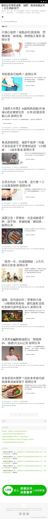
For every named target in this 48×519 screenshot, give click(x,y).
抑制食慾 (25, 169)
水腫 (38, 365)
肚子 (11, 98)
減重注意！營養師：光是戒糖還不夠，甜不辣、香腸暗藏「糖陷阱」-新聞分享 (23, 222)
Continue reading (31, 51)
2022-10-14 (16, 285)
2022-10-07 (16, 324)
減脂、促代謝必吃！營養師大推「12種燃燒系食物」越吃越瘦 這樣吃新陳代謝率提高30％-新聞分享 (23, 303)
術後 (13, 207)
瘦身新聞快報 (24, 59)
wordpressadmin (7, 59)
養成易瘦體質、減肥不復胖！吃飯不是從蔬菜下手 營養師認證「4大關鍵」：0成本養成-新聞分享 (24, 146)
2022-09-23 (16, 363)
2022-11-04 (16, 246)
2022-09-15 (16, 401)
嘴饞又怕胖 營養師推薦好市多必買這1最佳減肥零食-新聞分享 (18, 439)
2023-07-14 (16, 94)
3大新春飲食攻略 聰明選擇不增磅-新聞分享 (13, 442)
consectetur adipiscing (24, 510)
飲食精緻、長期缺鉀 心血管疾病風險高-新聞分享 (14, 431)
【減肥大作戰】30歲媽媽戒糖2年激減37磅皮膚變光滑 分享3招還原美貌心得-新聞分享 (23, 112)
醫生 (20, 207)
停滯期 (7, 61)
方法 (36, 61)
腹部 (13, 63)
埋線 (19, 61)
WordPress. (43, 517)
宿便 (21, 61)
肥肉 (11, 171)
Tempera (38, 517)
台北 (16, 61)
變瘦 (18, 63)
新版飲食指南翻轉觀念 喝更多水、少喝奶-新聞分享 (15, 436)
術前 (10, 207)
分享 (10, 61)
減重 (5, 63)
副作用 (13, 61)
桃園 (41, 61)
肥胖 (10, 63)
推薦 (29, 61)
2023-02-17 (16, 203)
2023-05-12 (16, 127)
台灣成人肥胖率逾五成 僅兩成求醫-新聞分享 (13, 434)
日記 (38, 61)
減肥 (43, 61)
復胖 (27, 61)
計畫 (21, 98)
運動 (20, 63)
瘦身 (8, 63)
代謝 (4, 61)
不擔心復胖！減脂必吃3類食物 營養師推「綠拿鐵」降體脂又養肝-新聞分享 (23, 36)
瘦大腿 (5, 98)
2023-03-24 (16, 167)
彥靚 (24, 61)
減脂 (3, 63)
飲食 (23, 63)
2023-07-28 (16, 59)
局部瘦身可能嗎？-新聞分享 (19, 74)
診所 (15, 63)
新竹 (33, 61)
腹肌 (16, 98)
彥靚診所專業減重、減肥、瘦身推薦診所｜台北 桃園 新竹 (23, 7)
